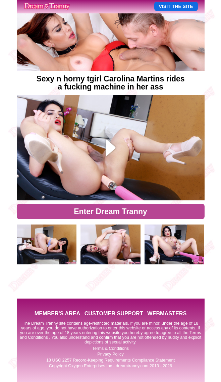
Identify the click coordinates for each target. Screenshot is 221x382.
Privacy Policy (110, 354)
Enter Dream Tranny (110, 211)
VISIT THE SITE (176, 6)
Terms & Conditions (110, 348)
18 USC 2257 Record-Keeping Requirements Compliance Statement (110, 360)
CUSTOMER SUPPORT (114, 313)
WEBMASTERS (166, 313)
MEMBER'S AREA (57, 313)
